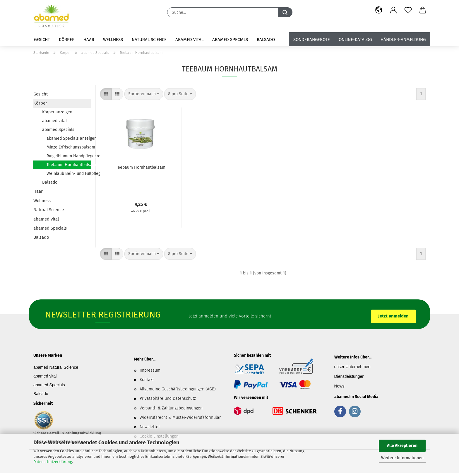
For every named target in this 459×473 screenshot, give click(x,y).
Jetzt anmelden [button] (393, 316)
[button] (378, 10)
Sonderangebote (311, 39)
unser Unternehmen (352, 366)
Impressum (150, 370)
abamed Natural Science (55, 367)
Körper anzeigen (57, 112)
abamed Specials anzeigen (69, 138)
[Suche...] (285, 12)
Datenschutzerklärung (52, 462)
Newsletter (150, 426)
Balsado (266, 39)
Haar (88, 39)
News (339, 386)
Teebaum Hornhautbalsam (69, 164)
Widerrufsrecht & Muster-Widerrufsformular (180, 417)
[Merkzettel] (408, 10)
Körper (67, 39)
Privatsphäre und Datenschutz (168, 398)
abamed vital (189, 39)
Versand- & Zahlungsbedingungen (171, 408)
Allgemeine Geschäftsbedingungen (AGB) (178, 389)
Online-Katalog (355, 39)
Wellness (113, 39)
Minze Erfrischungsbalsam (69, 147)
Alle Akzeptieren (402, 445)
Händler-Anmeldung (403, 39)
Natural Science (149, 39)
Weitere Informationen (402, 457)
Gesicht (42, 39)
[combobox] (143, 94)
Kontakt (147, 379)
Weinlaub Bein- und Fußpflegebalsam (69, 173)
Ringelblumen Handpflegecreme (69, 155)
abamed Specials (230, 39)
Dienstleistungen (349, 376)
